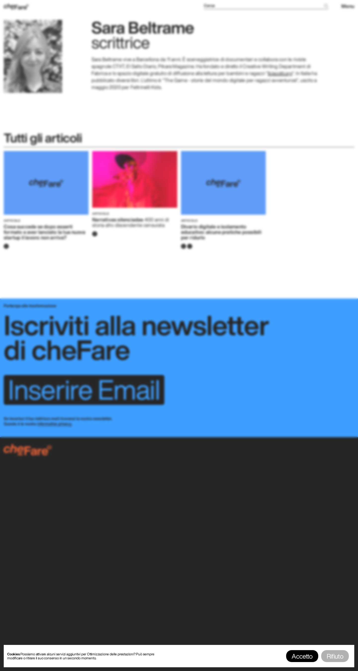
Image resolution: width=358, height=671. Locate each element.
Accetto (302, 656)
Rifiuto (335, 656)
